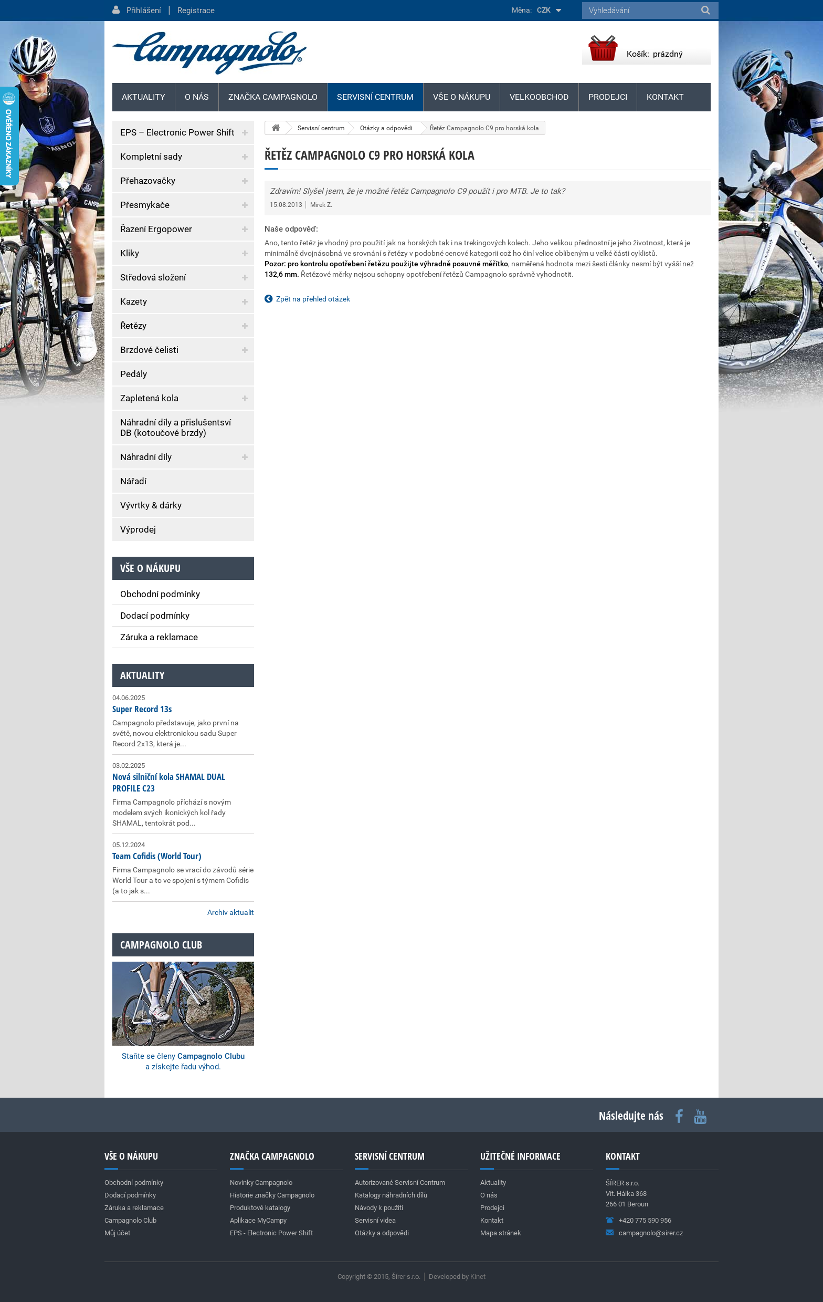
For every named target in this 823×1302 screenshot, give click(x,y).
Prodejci (607, 97)
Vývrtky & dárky (151, 505)
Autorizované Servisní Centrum (400, 1182)
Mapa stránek (500, 1233)
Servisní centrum (375, 97)
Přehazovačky (147, 180)
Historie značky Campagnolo (272, 1195)
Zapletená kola (149, 398)
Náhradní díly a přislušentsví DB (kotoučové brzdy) (175, 427)
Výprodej (138, 529)
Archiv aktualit (230, 912)
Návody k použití (379, 1208)
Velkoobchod (539, 97)
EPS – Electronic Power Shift (177, 132)
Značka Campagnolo (273, 97)
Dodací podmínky (154, 615)
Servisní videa (375, 1220)
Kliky (129, 253)
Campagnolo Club (130, 1220)
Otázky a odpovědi (382, 1233)
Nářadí (133, 481)
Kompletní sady (151, 156)
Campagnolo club (161, 945)
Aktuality (142, 675)
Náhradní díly (146, 457)
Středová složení (153, 277)
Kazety (133, 301)
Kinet (478, 1276)
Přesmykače (145, 205)
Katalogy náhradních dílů (391, 1195)
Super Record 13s (142, 709)
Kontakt (665, 97)
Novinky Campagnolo (261, 1182)
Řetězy (133, 325)
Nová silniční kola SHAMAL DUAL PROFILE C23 (168, 782)
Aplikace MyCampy (258, 1220)
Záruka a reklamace (159, 637)
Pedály (133, 374)
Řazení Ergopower (156, 229)
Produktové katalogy (260, 1208)
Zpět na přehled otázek (313, 299)
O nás (197, 97)
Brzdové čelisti (149, 350)
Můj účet (117, 1233)
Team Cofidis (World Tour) (157, 856)
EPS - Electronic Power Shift (271, 1233)
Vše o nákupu (461, 97)
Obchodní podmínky (160, 594)
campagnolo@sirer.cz (651, 1233)
